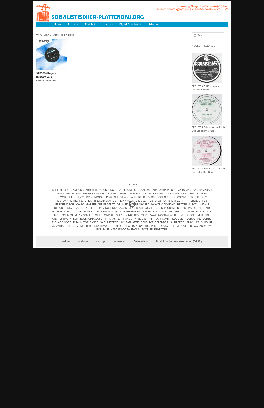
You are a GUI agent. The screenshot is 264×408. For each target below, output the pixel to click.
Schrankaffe (129, 222)
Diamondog (94, 197)
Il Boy (193, 204)
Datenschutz (141, 241)
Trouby (163, 226)
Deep (203, 193)
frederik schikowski (70, 204)
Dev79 (80, 197)
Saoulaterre (109, 222)
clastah (173, 193)
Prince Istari (143, 218)
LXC (183, 211)
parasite (114, 218)
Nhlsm (74, 218)
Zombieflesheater (154, 229)
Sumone (78, 226)
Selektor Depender (154, 222)
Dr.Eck (194, 197)
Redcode (177, 218)
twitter (66, 241)
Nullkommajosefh (93, 218)
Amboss (78, 190)
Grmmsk (122, 204)
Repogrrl (204, 218)
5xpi (55, 190)
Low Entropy (151, 211)
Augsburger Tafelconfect (119, 190)
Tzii (172, 226)
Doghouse (164, 197)
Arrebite (92, 190)
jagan (123, 208)
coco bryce (190, 193)
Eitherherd (78, 200)
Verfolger (184, 226)
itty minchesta (107, 208)
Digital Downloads (130, 24)
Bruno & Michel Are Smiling (85, 193)
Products (73, 24)
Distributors (92, 24)
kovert (89, 211)
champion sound (130, 193)
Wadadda (200, 226)
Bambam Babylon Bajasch (157, 190)
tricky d (150, 226)
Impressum (119, 241)
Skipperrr (177, 222)
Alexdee (65, 190)
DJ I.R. (142, 197)
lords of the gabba (126, 211)
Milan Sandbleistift (88, 215)
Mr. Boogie (188, 215)
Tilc (127, 226)
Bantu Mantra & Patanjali (194, 190)
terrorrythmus (97, 226)
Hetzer (182, 204)
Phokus (126, 218)
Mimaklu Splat (114, 215)
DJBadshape (128, 197)
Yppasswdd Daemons (125, 229)
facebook (83, 241)
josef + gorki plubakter (162, 208)
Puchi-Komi (161, 218)
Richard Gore (61, 222)
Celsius (111, 193)
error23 (155, 200)
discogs (100, 241)
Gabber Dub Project (100, 204)
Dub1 (204, 197)
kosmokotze (73, 211)
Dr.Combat (180, 197)
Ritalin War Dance (85, 222)
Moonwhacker (168, 215)
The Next (116, 226)
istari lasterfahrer (80, 208)
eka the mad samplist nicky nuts (110, 200)
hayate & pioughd (163, 204)
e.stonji (62, 200)
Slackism (192, 222)
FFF (184, 200)
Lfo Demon (103, 211)
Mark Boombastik (199, 211)
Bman (61, 193)
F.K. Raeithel (171, 200)
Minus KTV (132, 215)
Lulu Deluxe (170, 211)
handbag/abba (139, 204)
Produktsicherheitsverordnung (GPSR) (179, 241)
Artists (109, 24)
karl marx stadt (192, 208)
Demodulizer (65, 197)
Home (57, 24)
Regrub (190, 218)
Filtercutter (197, 200)
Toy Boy (137, 226)
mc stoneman (63, 215)
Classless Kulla (154, 193)
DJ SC (151, 197)
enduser (141, 200)
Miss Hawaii (148, 215)
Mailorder (153, 24)
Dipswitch (111, 197)
